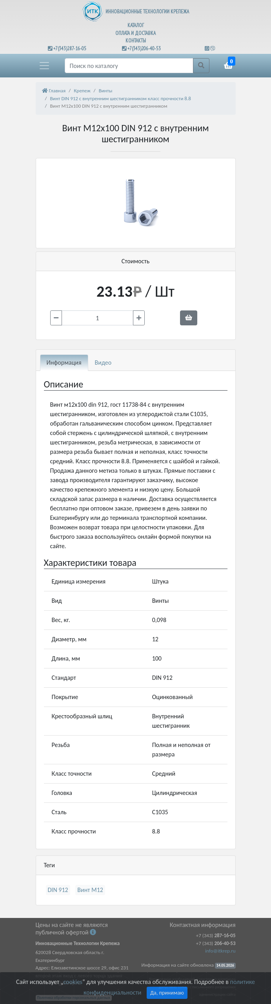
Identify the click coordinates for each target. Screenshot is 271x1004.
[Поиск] (129, 65)
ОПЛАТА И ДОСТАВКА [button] (135, 33)
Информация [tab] (64, 362)
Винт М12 (90, 890)
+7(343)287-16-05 (69, 48)
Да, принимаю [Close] (167, 992)
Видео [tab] (103, 362)
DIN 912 (58, 890)
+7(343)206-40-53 (144, 48)
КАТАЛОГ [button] (135, 25)
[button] (44, 65)
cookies (72, 982)
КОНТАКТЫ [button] (135, 40)
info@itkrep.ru (220, 951)
